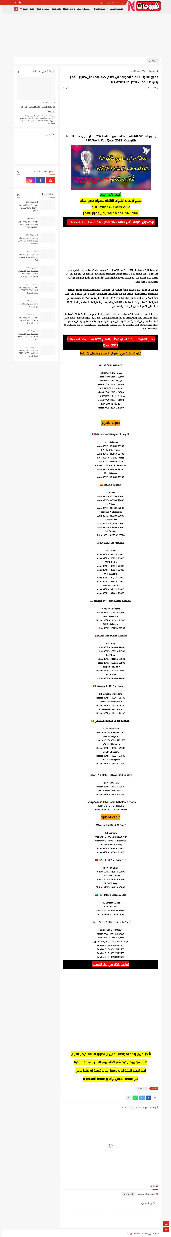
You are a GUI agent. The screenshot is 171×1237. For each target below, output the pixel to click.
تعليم (30, 9)
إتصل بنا (99, 2)
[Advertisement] (85, 36)
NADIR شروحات (131, 1233)
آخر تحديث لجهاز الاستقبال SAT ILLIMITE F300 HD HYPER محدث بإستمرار (27, 274)
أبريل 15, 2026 (30, 218)
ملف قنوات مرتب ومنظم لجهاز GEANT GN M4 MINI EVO (27, 257)
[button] (147, 1098)
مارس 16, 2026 (30, 202)
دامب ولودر (54, 9)
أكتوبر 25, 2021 (30, 251)
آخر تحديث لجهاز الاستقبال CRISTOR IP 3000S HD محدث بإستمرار (27, 290)
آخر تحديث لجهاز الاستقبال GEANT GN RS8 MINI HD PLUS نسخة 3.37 (27, 224)
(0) (64, 87)
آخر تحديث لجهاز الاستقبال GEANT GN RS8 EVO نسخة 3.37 (26, 337)
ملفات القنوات (98, 9)
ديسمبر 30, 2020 (45, 102)
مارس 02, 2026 (30, 235)
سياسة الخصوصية (117, 2)
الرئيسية (151, 71)
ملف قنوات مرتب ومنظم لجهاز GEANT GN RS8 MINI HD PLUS (26, 241)
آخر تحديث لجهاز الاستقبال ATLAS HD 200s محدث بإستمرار (27, 208)
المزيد (23, 9)
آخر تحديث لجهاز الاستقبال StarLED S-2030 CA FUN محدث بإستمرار (27, 320)
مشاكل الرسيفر (81, 9)
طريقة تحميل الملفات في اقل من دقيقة (35, 109)
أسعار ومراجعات (41, 9)
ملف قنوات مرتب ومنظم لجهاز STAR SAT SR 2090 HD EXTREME (27, 353)
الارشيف (106, 2)
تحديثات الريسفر (114, 9)
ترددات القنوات (67, 9)
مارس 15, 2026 (30, 268)
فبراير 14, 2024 (30, 314)
